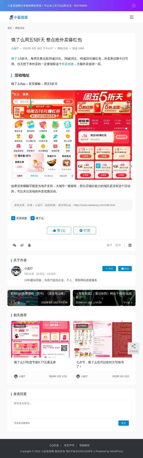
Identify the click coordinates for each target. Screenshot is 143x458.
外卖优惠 (68, 64)
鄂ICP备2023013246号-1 (80, 451)
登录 (16, 423)
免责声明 (69, 445)
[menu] (132, 17)
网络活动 (63, 48)
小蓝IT (15, 48)
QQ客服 (54, 445)
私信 (125, 268)
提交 (123, 423)
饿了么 (15, 58)
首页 (9, 28)
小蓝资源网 (47, 451)
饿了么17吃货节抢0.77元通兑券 (35, 362)
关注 (109, 268)
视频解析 (84, 445)
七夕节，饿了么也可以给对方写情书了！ (100, 364)
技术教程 (82, 325)
